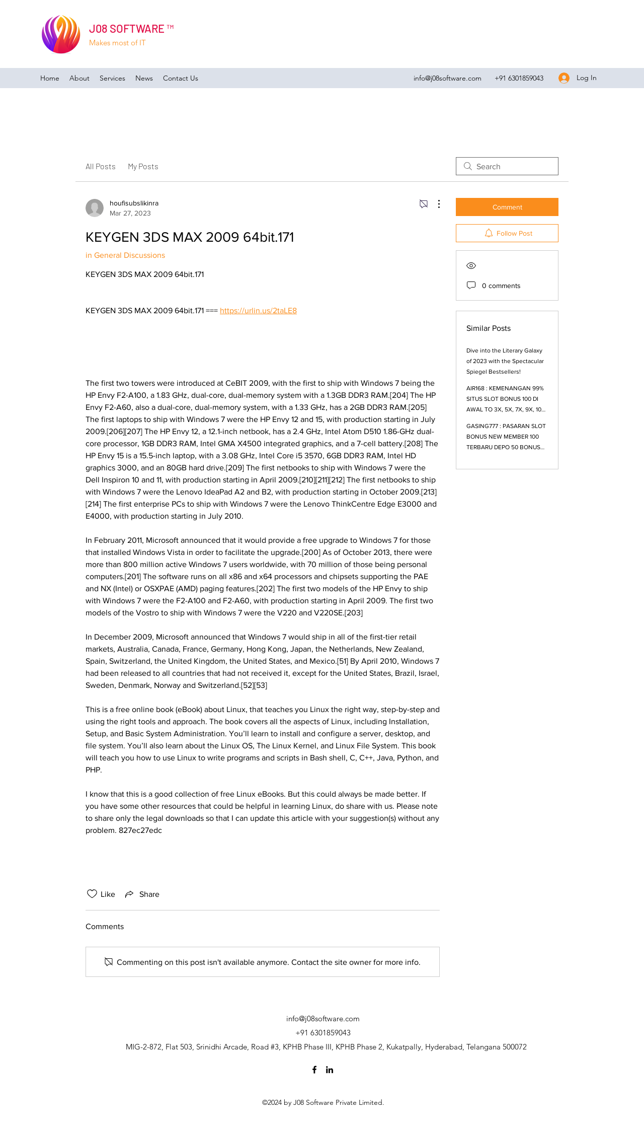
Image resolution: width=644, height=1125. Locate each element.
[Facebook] (314, 1070)
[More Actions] (434, 204)
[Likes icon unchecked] (92, 894)
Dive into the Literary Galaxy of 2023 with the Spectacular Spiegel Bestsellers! (505, 361)
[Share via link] (141, 894)
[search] (507, 166)
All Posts (101, 166)
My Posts (143, 166)
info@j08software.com (447, 78)
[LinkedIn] (330, 1070)
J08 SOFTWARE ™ (131, 28)
